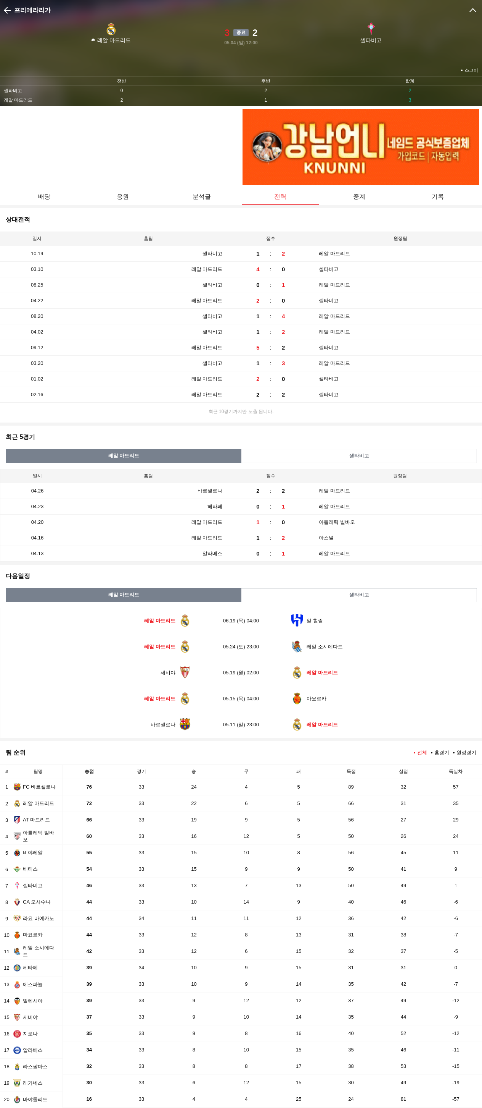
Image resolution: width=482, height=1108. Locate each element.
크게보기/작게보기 (473, 10)
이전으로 (8, 10)
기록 (438, 196)
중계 (359, 196)
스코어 (471, 70)
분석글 (202, 196)
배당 (44, 196)
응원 (123, 196)
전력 (280, 196)
